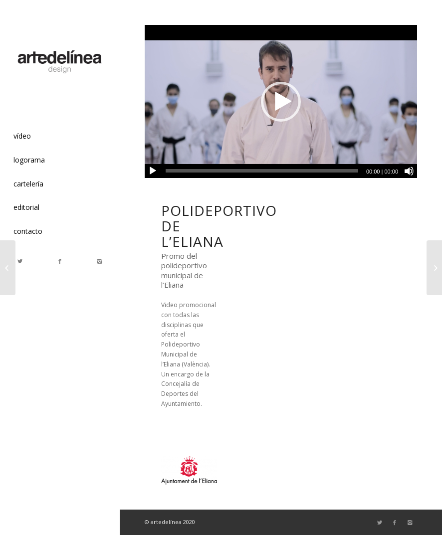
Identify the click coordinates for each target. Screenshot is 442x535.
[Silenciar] (409, 171)
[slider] (262, 171)
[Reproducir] (153, 171)
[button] (281, 102)
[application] (281, 101)
